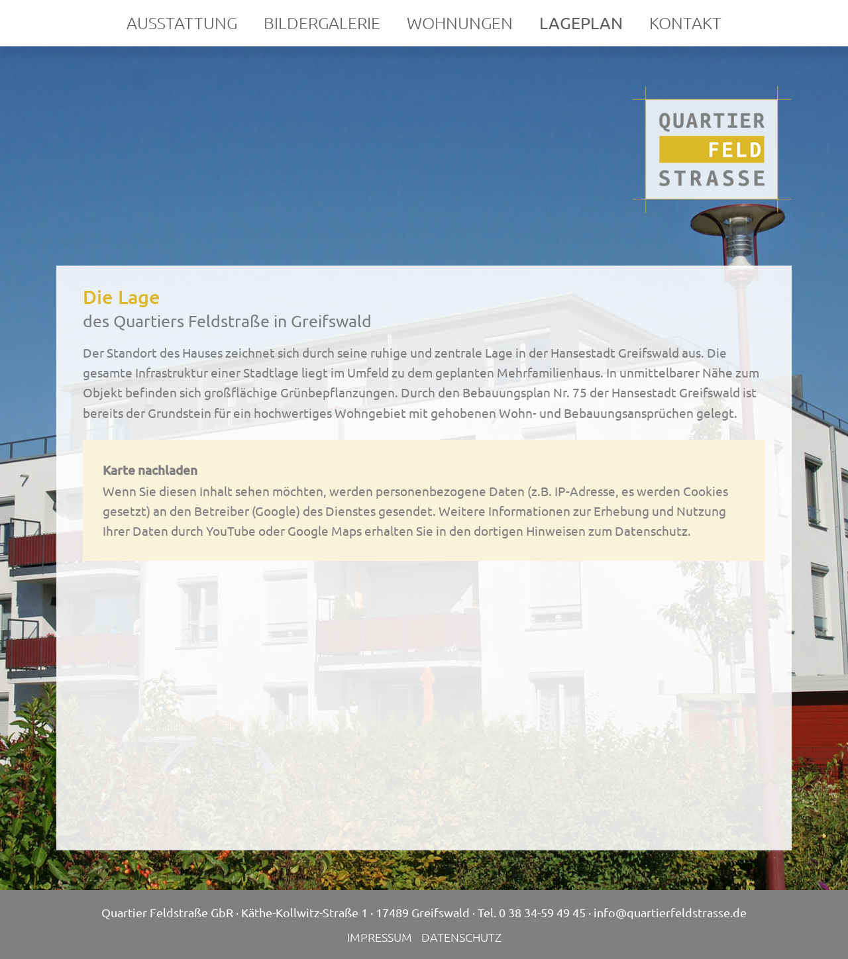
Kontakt (685, 22)
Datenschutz (461, 936)
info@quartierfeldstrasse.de (670, 912)
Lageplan (581, 23)
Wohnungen (460, 22)
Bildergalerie (322, 22)
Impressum (379, 936)
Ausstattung (182, 22)
